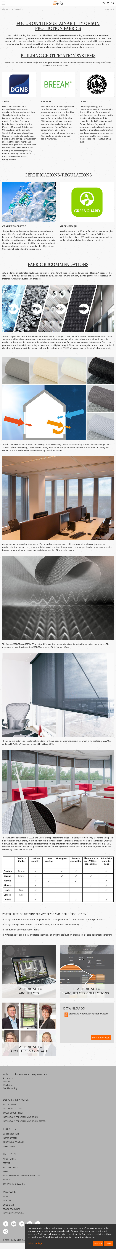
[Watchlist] (103, 3)
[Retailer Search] (108, 3)
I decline (98, 1243)
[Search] (112, 3)
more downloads (100, 1037)
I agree (108, 1243)
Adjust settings (35, 1243)
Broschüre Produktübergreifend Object (86, 1014)
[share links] (5, 1231)
